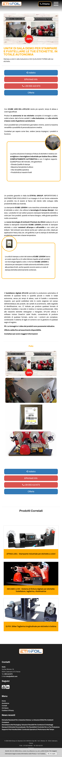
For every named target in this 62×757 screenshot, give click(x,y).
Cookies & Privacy (8, 710)
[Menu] (56, 4)
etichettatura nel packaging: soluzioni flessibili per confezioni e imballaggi (27, 725)
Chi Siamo (5, 708)
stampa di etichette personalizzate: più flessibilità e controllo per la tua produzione (30, 727)
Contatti (4, 706)
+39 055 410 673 (31, 86)
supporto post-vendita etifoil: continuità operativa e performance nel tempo (28, 729)
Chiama (45, 4)
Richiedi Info (31, 79)
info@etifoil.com (11, 676)
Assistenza (5, 703)
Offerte (31, 93)
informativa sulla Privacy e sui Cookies (33, 753)
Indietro (31, 73)
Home (4, 701)
